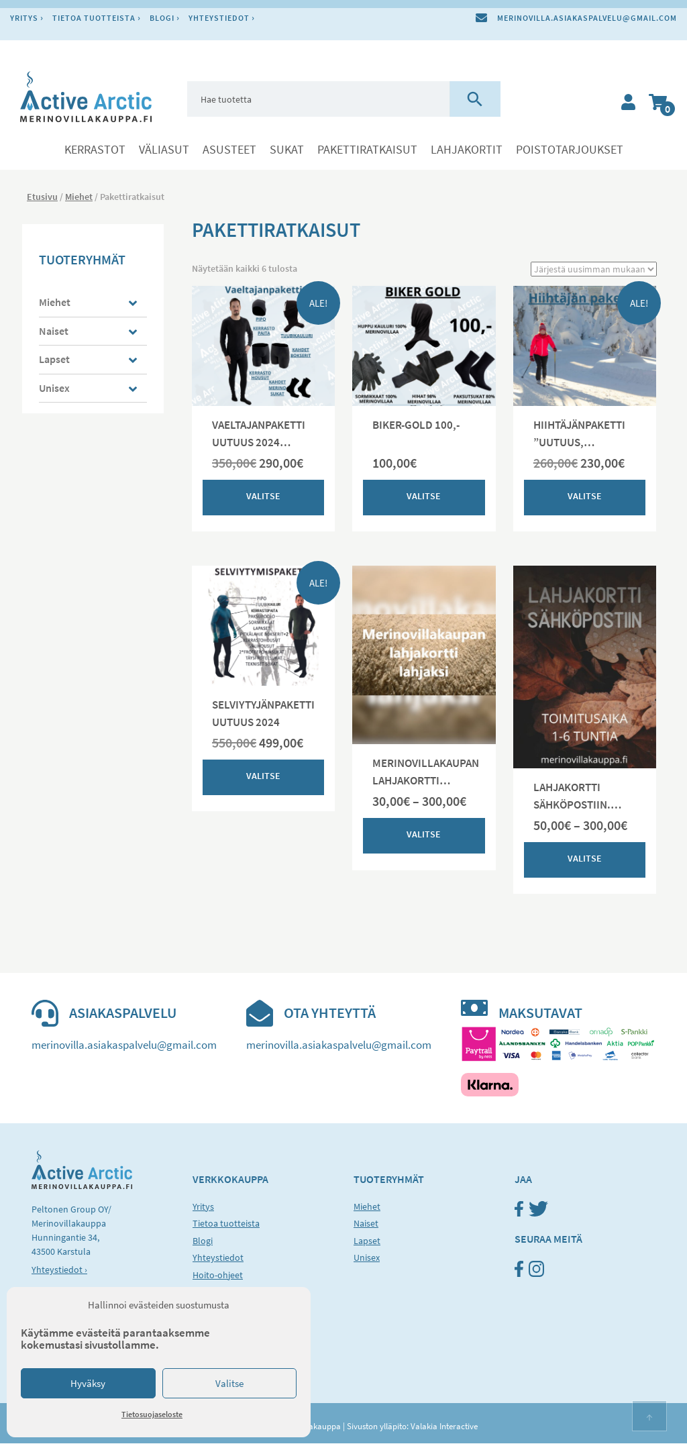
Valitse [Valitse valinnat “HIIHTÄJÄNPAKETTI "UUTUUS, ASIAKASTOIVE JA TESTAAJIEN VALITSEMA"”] (585, 496)
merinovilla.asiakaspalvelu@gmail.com (587, 18)
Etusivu (42, 197)
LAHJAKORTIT (467, 149)
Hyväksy (87, 1383)
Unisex (54, 388)
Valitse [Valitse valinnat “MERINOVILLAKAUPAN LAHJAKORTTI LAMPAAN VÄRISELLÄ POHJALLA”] (424, 835)
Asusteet (229, 149)
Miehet (79, 197)
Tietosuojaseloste (151, 1414)
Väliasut (164, 149)
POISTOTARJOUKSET (569, 149)
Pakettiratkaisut (367, 149)
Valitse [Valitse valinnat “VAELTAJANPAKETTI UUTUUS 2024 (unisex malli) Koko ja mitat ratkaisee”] (263, 496)
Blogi (162, 18)
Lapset (54, 359)
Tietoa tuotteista (94, 18)
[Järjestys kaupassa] (594, 269)
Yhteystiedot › (59, 1270)
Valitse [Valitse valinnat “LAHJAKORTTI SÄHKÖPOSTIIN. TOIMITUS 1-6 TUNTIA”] (585, 858)
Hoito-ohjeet (218, 1275)
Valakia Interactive (444, 1427)
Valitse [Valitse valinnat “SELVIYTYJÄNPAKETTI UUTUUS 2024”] (263, 776)
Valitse (229, 1383)
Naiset (53, 331)
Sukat (287, 149)
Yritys (24, 18)
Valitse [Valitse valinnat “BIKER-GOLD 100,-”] (424, 496)
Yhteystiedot (219, 18)
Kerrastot (94, 149)
